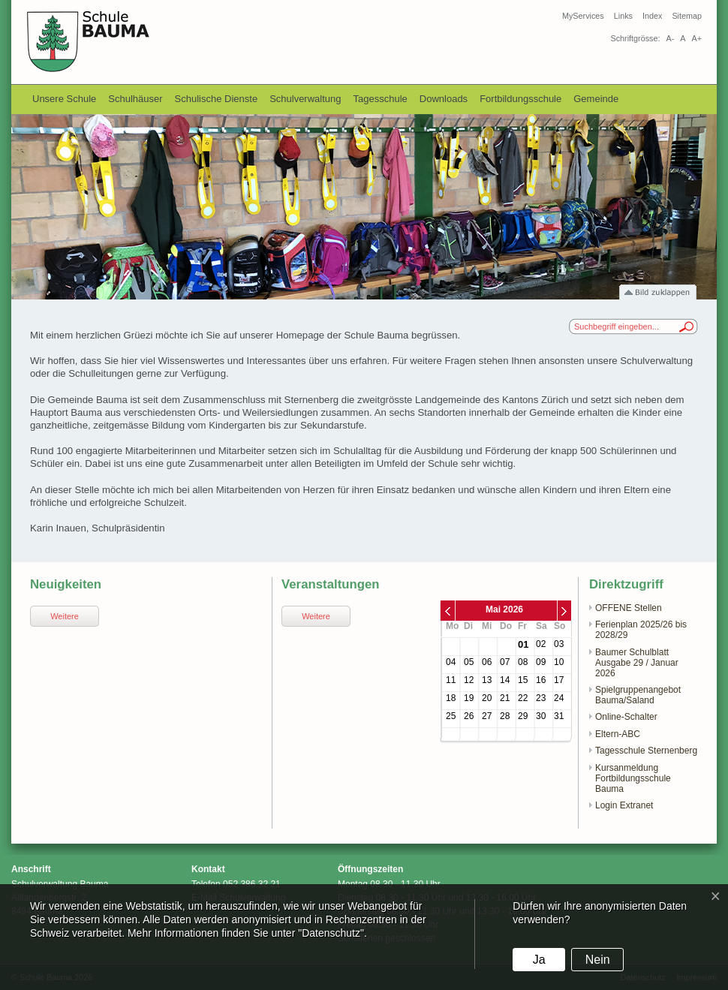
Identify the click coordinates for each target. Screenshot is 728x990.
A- (670, 38)
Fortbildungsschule (520, 98)
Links (623, 15)
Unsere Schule (64, 98)
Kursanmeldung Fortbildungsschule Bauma (633, 778)
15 (523, 680)
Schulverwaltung (305, 98)
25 (451, 716)
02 (541, 644)
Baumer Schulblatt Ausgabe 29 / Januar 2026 (636, 663)
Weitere (64, 616)
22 (523, 698)
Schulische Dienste (216, 98)
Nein (597, 959)
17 (559, 680)
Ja (539, 959)
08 (523, 662)
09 (541, 662)
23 (541, 698)
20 (487, 698)
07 (505, 662)
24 (559, 698)
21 (505, 698)
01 (523, 644)
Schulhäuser (135, 98)
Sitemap (687, 15)
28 (505, 716)
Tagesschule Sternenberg (646, 750)
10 (559, 662)
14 (505, 680)
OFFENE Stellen (628, 608)
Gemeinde (595, 98)
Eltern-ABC (617, 734)
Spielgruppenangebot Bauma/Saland (638, 695)
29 (523, 716)
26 (469, 716)
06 (487, 662)
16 (541, 680)
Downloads (444, 98)
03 (559, 644)
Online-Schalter (626, 717)
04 (451, 662)
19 (469, 698)
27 (487, 716)
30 (541, 716)
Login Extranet (624, 805)
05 (469, 662)
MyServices (583, 15)
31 (559, 716)
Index (652, 15)
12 (469, 680)
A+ (696, 38)
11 (451, 680)
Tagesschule (380, 98)
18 (451, 698)
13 (487, 680)
